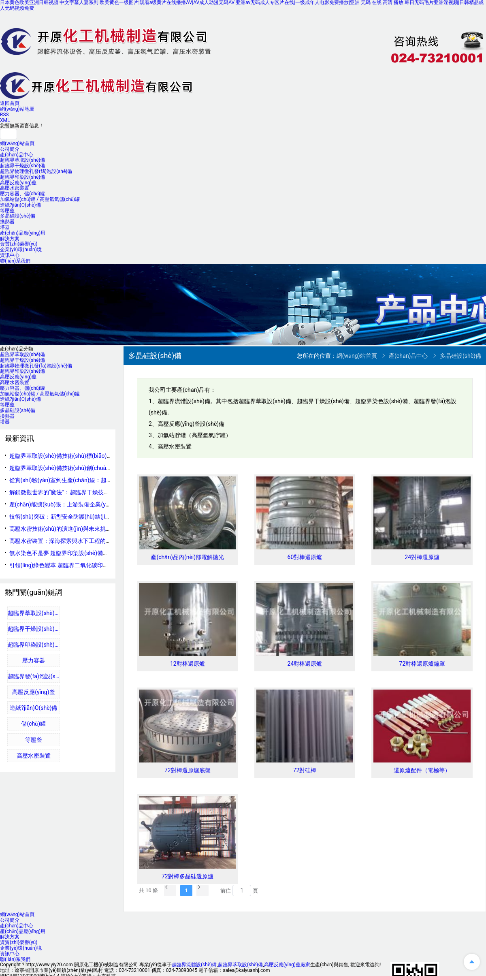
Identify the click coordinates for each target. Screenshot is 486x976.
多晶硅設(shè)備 (17, 216)
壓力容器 (33, 660)
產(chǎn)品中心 (16, 155)
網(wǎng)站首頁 (17, 143)
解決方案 (9, 238)
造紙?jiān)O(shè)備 (20, 205)
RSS (4, 114)
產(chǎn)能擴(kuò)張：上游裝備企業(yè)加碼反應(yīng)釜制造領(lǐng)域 (99, 504)
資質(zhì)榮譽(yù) (18, 244)
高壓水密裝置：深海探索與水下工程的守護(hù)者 (71, 541)
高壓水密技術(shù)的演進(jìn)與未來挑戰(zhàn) (68, 528)
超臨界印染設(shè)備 (22, 177)
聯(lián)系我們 (15, 261)
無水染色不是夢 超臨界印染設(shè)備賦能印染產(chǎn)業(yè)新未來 (94, 553)
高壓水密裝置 (14, 188)
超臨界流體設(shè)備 (194, 964)
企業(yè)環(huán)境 (21, 249)
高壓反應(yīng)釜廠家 (287, 964)
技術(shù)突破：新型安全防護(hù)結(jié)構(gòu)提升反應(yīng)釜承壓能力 (102, 516)
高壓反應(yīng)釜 (18, 183)
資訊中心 (9, 255)
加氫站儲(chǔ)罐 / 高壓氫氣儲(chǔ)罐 (40, 199)
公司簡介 (9, 149)
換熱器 (7, 221)
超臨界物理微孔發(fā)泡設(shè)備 (36, 171)
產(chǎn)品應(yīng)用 (22, 233)
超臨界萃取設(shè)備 (22, 160)
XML (5, 120)
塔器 (5, 227)
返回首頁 (9, 103)
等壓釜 (7, 211)
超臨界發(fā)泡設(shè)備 (34, 676)
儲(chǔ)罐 (33, 723)
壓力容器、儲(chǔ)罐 (22, 193)
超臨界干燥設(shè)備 (22, 166)
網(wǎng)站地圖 (17, 109)
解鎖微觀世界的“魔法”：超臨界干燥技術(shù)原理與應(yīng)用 (87, 492)
